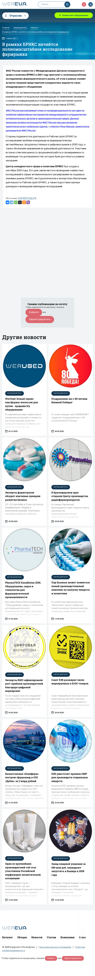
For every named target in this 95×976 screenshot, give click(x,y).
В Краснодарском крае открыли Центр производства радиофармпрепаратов (69, 496)
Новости (36, 937)
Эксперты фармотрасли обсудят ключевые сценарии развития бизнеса (22, 496)
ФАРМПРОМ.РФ (27, 198)
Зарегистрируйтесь (40, 319)
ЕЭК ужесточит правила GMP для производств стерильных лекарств (69, 777)
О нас (82, 937)
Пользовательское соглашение (55, 947)
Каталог (7, 937)
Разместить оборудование (75, 15)
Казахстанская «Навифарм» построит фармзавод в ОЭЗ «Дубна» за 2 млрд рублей (22, 777)
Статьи (51, 937)
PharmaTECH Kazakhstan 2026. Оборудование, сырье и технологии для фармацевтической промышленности (23, 590)
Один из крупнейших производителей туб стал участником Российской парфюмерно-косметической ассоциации (23, 871)
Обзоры (22, 937)
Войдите (34, 312)
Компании (68, 937)
